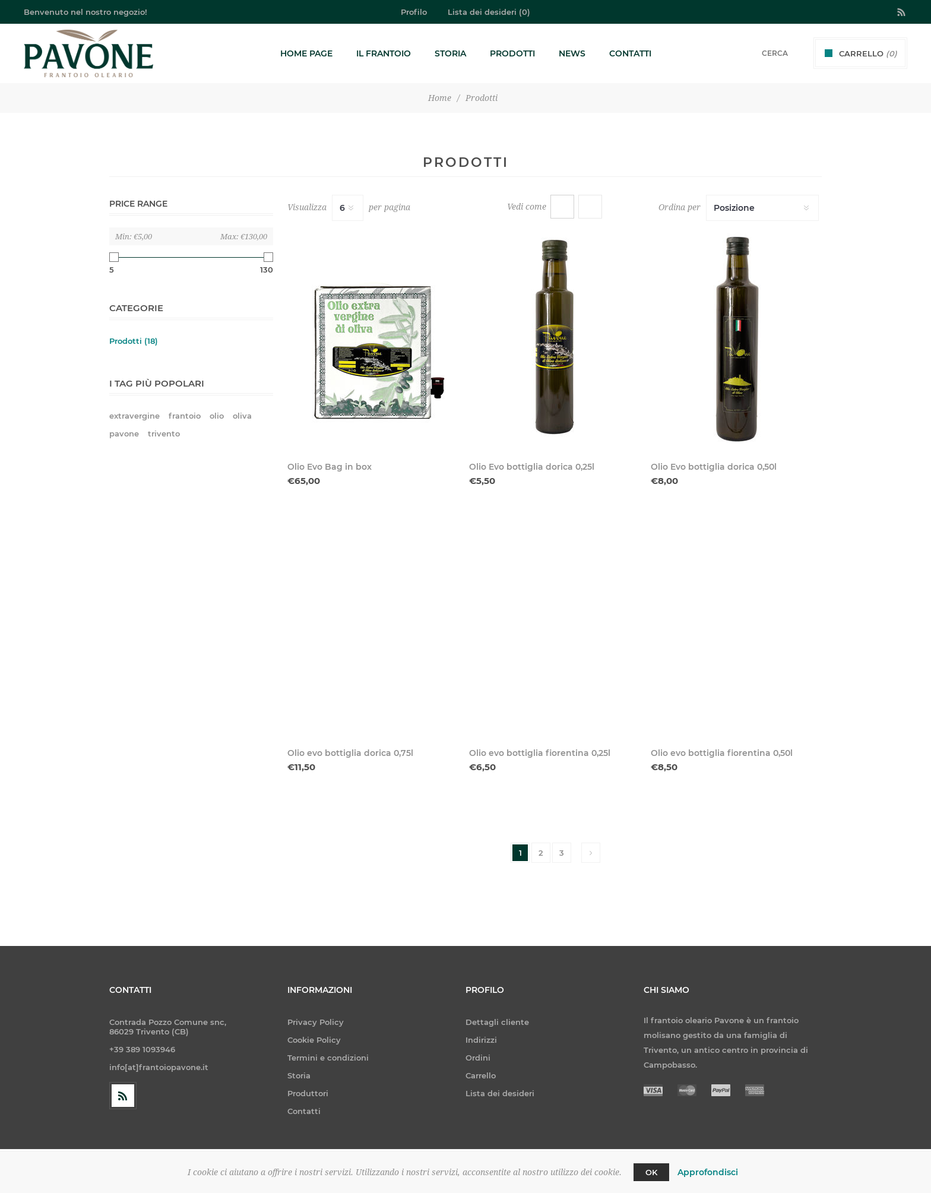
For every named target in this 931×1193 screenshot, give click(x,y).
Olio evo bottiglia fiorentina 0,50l (722, 753)
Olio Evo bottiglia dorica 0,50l (714, 466)
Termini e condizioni (328, 1057)
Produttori (307, 1093)
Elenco (590, 207)
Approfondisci (707, 1172)
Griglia (562, 207)
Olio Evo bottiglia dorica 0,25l (531, 466)
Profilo (414, 12)
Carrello (481, 1075)
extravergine (134, 416)
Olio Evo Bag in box (329, 466)
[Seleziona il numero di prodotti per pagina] (347, 208)
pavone (124, 433)
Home (439, 98)
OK (651, 1172)
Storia (299, 1075)
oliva (242, 416)
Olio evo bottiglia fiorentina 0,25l (539, 753)
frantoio (185, 416)
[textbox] (760, 53)
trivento (164, 433)
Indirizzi (481, 1040)
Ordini (478, 1057)
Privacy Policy (315, 1022)
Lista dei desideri (500, 1093)
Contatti (304, 1111)
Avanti (591, 852)
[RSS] (123, 1095)
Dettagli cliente (497, 1022)
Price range (138, 203)
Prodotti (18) (133, 341)
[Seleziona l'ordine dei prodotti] (762, 208)
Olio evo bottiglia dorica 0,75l (350, 753)
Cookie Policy (314, 1040)
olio (217, 416)
